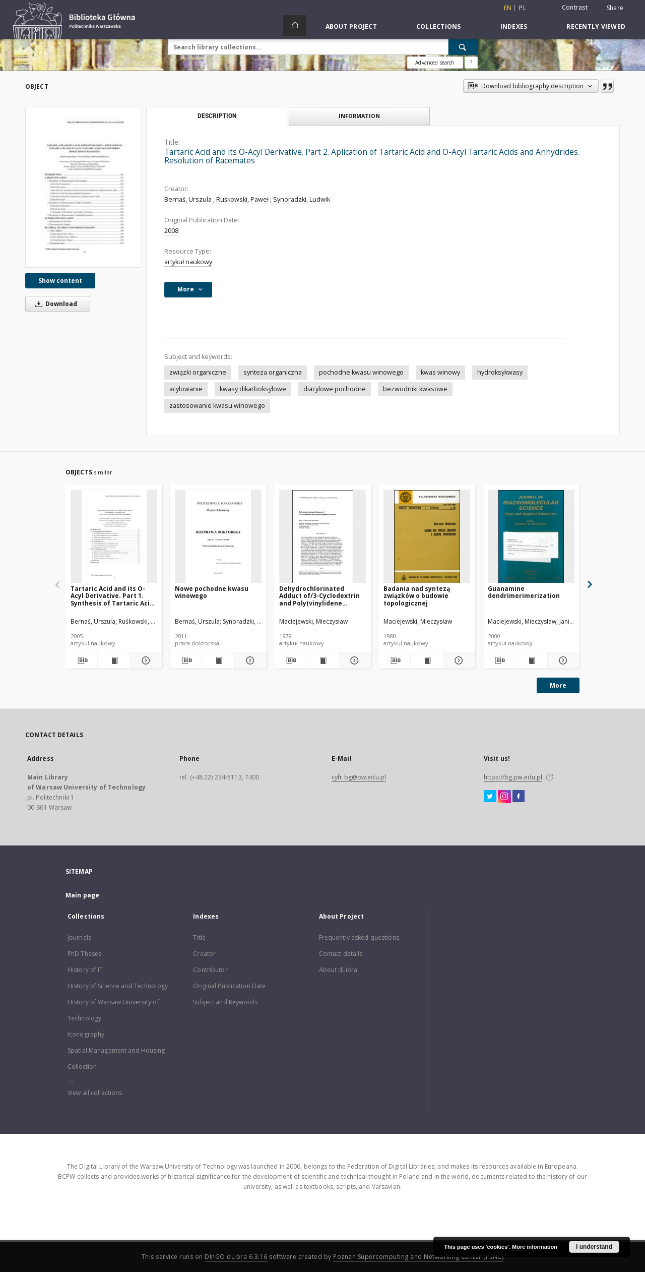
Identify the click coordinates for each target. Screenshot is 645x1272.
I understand (594, 1246)
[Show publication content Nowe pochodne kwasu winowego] (218, 660)
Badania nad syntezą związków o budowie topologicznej (416, 595)
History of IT (85, 969)
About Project (351, 26)
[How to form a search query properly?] (471, 62)
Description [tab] (217, 115)
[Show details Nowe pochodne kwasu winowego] (249, 660)
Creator (204, 953)
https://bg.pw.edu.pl (513, 777)
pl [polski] (522, 8)
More (558, 685)
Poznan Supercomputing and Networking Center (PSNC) (418, 1256)
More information (534, 1247)
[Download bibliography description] (81, 660)
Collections (438, 26)
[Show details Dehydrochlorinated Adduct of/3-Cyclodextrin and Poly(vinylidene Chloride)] (353, 660)
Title (199, 937)
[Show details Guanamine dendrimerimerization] (562, 660)
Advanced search (435, 62)
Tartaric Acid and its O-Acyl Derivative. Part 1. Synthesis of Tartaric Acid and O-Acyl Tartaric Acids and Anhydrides (112, 595)
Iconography (86, 1034)
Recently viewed (595, 26)
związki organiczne (197, 372)
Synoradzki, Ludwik (301, 199)
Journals (79, 937)
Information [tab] (359, 115)
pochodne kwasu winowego (361, 372)
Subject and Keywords (225, 1002)
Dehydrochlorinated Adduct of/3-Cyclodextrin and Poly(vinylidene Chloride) (319, 595)
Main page (82, 895)
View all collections (95, 1092)
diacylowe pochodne (334, 389)
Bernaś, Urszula (188, 199)
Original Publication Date (229, 986)
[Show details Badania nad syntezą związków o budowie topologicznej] (458, 660)
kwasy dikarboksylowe (253, 389)
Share (615, 8)
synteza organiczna (272, 372)
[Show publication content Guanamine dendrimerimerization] (531, 660)
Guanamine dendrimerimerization (524, 592)
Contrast (575, 7)
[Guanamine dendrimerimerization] (531, 536)
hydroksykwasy (500, 372)
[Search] (463, 47)
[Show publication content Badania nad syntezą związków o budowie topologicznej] (426, 660)
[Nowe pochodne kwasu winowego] (218, 536)
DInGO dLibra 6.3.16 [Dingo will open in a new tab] (236, 1256)
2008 (171, 230)
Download (54, 304)
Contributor (210, 969)
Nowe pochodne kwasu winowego (211, 592)
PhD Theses (84, 953)
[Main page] (294, 25)
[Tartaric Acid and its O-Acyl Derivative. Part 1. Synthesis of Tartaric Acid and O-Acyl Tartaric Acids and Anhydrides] (114, 536)
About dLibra (338, 969)
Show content (60, 280)
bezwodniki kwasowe (415, 389)
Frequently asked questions (359, 937)
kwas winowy (440, 372)
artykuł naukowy (188, 262)
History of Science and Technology (118, 986)
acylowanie (186, 389)
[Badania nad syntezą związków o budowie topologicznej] (427, 536)
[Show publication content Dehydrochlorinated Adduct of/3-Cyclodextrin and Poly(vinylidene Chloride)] (322, 660)
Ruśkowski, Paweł (242, 199)
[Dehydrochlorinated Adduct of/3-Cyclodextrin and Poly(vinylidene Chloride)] (322, 536)
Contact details (341, 953)
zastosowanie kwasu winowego (217, 405)
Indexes (514, 26)
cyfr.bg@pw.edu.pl (359, 777)
